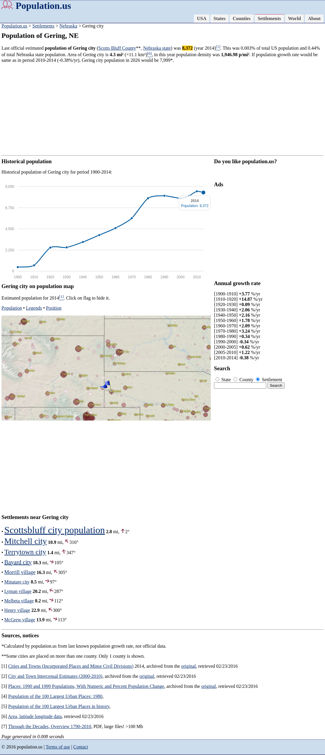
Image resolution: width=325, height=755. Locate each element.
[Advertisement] (162, 109)
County (243, 379)
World (294, 18)
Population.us (43, 5)
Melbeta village (19, 600)
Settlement (269, 379)
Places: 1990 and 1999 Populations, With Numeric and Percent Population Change (86, 686)
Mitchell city (25, 541)
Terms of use (58, 746)
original (188, 666)
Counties (241, 18)
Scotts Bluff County (117, 48)
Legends (34, 308)
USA (201, 18)
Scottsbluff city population (54, 530)
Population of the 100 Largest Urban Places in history (59, 706)
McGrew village (19, 619)
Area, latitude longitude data (35, 716)
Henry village (17, 610)
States (219, 18)
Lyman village (18, 591)
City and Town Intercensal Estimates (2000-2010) (55, 676)
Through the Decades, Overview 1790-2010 (49, 726)
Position (53, 308)
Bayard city (18, 562)
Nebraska (68, 25)
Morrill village (19, 572)
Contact (80, 746)
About (314, 18)
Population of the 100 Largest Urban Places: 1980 (55, 696)
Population (11, 308)
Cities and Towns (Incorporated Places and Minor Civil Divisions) (70, 666)
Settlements (269, 18)
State (223, 379)
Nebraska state (157, 48)
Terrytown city (25, 552)
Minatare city (17, 581)
